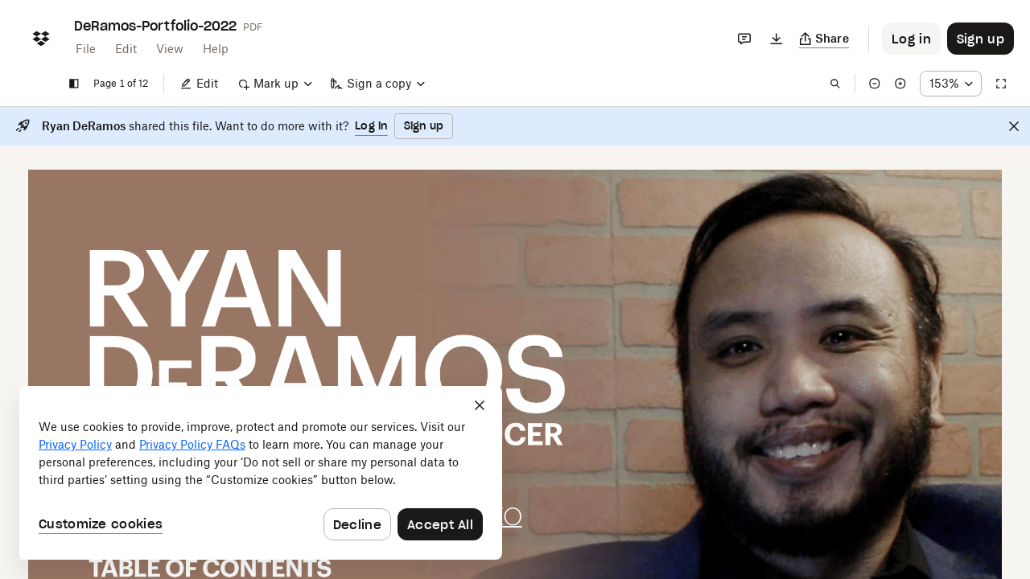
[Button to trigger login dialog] (911, 39)
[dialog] (260, 473)
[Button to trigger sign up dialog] (980, 39)
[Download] (776, 39)
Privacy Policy (75, 444)
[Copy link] (824, 38)
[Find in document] (835, 83)
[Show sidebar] (74, 83)
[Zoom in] (900, 83)
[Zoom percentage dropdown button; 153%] (951, 83)
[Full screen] (1001, 83)
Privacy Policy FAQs (192, 444)
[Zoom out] (875, 83)
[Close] (1014, 126)
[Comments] (744, 39)
